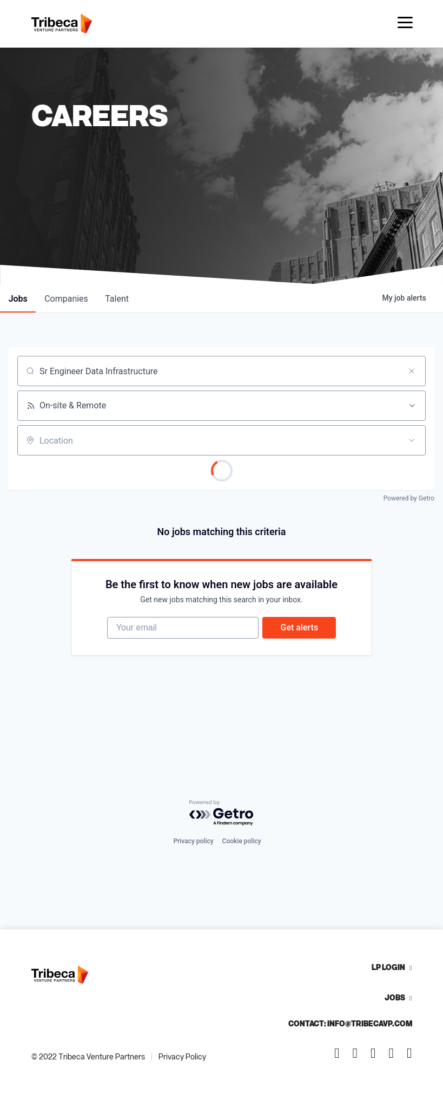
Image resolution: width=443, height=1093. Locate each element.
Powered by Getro (409, 498)
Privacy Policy (182, 1056)
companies (67, 299)
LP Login (388, 967)
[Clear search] (412, 371)
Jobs (395, 997)
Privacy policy (193, 841)
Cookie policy (241, 841)
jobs (18, 299)
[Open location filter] (412, 440)
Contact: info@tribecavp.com (350, 1023)
